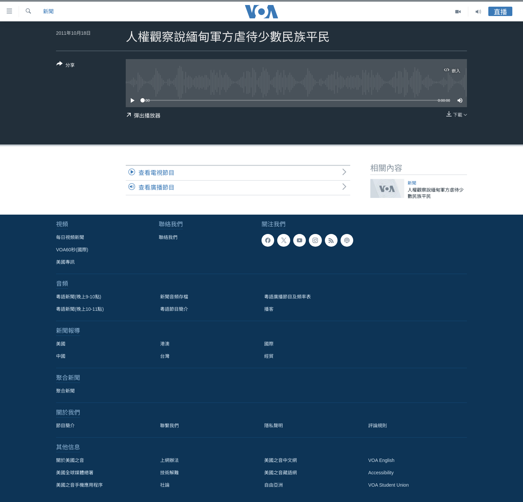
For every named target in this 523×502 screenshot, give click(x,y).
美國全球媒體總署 (74, 472)
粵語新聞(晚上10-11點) (80, 309)
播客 (269, 309)
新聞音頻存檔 (174, 296)
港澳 (164, 343)
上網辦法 (169, 460)
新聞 (48, 11)
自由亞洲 (273, 485)
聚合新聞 (65, 391)
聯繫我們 (169, 425)
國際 (269, 343)
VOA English (381, 460)
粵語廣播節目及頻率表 (287, 296)
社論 (164, 485)
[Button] (65, 65)
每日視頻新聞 (70, 237)
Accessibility (381, 472)
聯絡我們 (168, 237)
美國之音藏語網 (280, 472)
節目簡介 (65, 425)
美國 (60, 343)
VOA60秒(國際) (72, 249)
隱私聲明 (273, 425)
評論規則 (377, 425)
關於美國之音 (70, 460)
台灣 (164, 356)
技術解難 (169, 472)
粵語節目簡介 (174, 309)
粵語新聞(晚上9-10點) (78, 296)
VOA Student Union (388, 485)
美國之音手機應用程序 (79, 485)
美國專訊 (65, 262)
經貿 (269, 356)
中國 (60, 356)
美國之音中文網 (280, 460)
